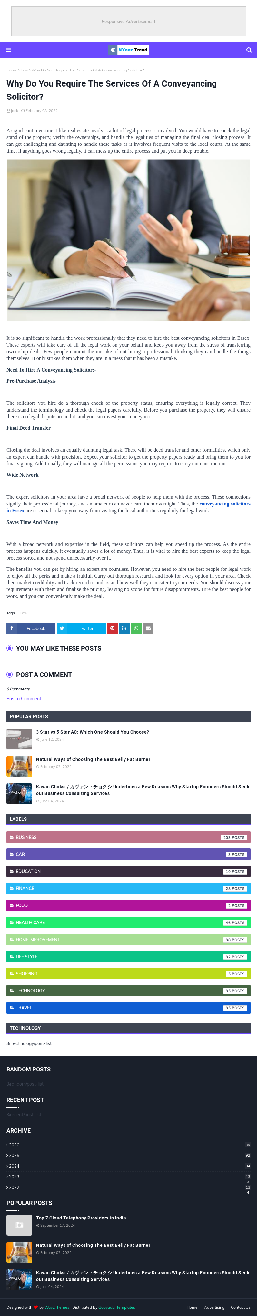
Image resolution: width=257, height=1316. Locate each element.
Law (24, 70)
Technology (131, 991)
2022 (130, 1187)
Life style (131, 957)
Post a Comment (23, 698)
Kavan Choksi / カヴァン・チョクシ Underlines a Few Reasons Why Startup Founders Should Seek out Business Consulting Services (142, 790)
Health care (131, 923)
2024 (130, 1166)
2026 (130, 1144)
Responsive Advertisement (128, 21)
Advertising (214, 1307)
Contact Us (241, 1307)
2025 (130, 1155)
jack (14, 110)
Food (131, 906)
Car (131, 854)
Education (131, 872)
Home (11, 70)
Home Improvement (131, 940)
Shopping (131, 974)
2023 (130, 1176)
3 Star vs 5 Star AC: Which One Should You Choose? (92, 732)
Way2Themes (56, 1307)
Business (131, 837)
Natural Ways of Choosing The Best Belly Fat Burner (93, 759)
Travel (131, 1008)
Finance (131, 889)
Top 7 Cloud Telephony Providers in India (81, 1217)
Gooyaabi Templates (116, 1307)
